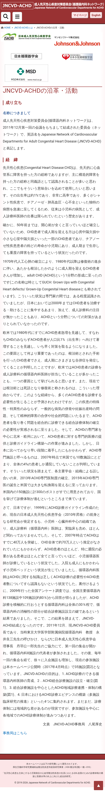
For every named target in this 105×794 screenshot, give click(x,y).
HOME (7, 27)
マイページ (80, 15)
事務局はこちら (15, 733)
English (96, 15)
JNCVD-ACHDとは (23, 27)
